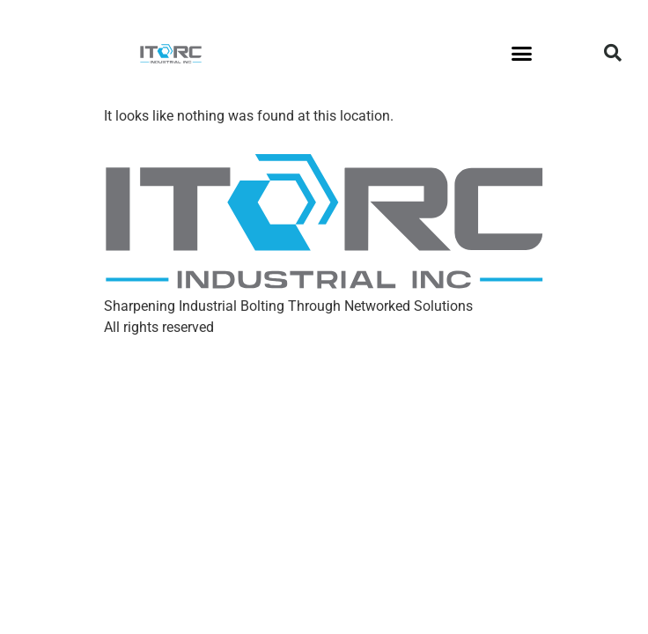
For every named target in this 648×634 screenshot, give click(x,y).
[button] (522, 53)
